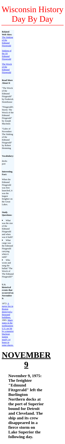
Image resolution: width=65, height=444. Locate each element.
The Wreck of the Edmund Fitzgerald (7, 68)
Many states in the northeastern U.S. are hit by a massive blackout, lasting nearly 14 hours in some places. (8, 332)
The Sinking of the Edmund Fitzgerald (7, 41)
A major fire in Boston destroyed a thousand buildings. (7, 310)
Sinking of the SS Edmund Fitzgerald (6, 54)
